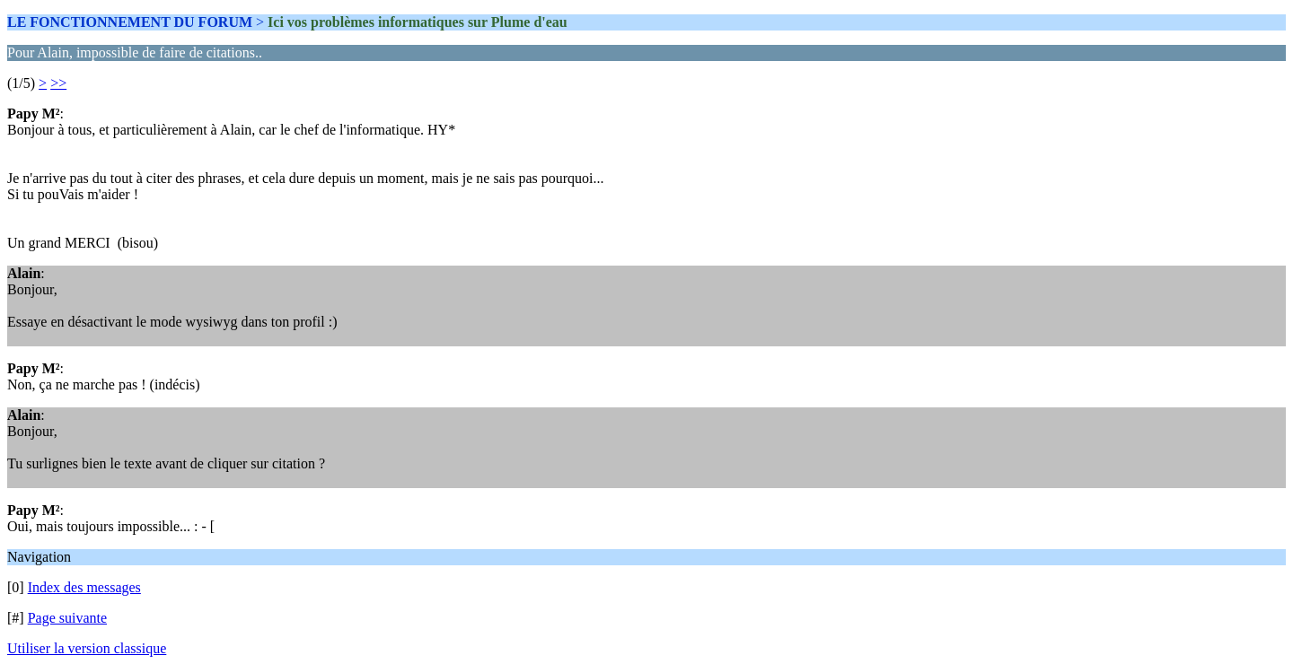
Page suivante (67, 617)
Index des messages (84, 587)
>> (58, 83)
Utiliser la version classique (86, 648)
